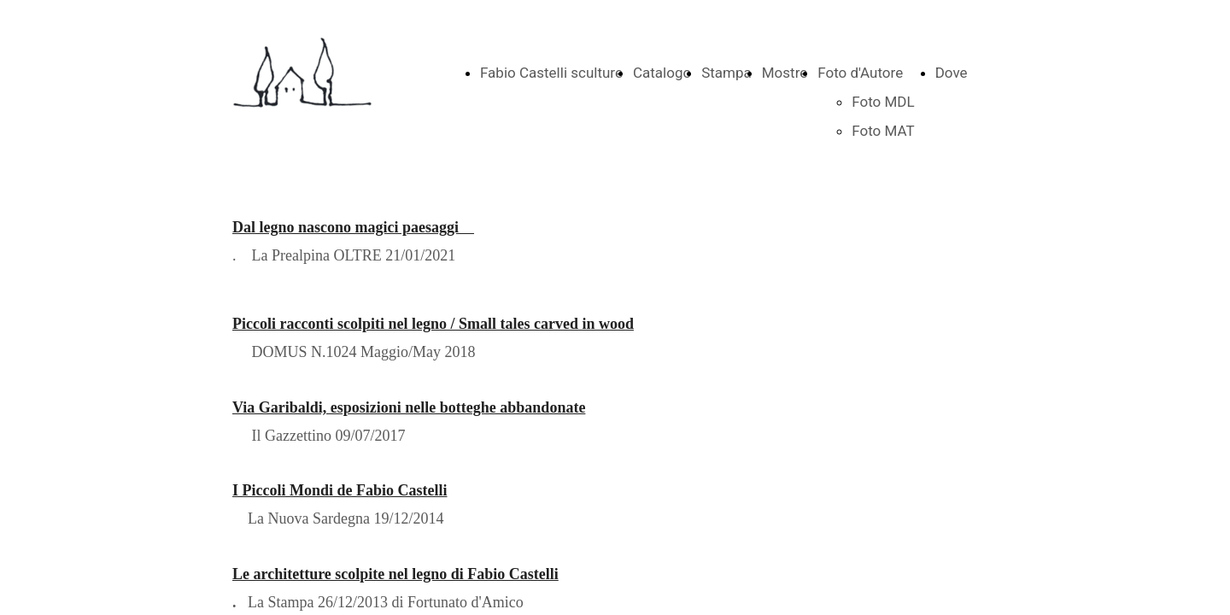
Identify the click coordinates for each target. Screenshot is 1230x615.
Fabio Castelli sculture (551, 72)
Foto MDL (883, 101)
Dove (951, 72)
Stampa (726, 72)
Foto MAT (883, 130)
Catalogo (662, 72)
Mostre (785, 72)
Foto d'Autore (860, 72)
